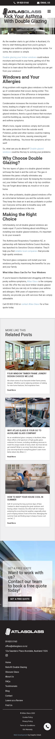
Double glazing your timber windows (20, 57)
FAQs (7, 681)
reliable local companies (26, 251)
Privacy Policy (27, 721)
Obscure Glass (12, 672)
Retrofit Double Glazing (16, 667)
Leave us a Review (14, 700)
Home (8, 662)
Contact (8, 695)
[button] (21, 3)
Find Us (8, 705)
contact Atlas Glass (30, 304)
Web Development (21, 735)
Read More (11, 390)
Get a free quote (19, 599)
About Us (9, 676)
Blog (7, 691)
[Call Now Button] (47, 726)
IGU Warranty (27, 729)
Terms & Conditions (27, 725)
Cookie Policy (27, 717)
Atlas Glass (32, 281)
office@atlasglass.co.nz (16, 646)
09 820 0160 (11, 641)
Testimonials (11, 686)
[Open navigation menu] (49, 11)
